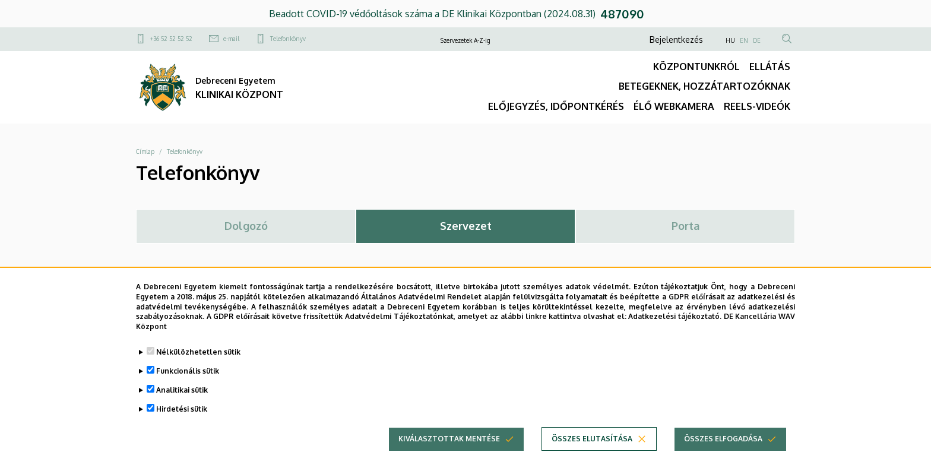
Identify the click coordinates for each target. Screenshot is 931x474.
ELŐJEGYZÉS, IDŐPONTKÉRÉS (556, 106)
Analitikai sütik (182, 397)
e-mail (231, 38)
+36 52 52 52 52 (171, 38)
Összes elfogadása (723, 445)
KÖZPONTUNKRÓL (696, 66)
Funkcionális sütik (187, 378)
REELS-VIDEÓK (757, 106)
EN (744, 40)
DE (757, 40)
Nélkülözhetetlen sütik (198, 359)
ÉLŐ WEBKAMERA (674, 106)
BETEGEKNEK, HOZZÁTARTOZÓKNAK (704, 86)
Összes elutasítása (592, 445)
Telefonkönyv (288, 38)
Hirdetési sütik (181, 416)
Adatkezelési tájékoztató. (674, 324)
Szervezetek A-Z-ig (465, 40)
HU (730, 40)
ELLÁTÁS (769, 66)
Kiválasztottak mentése (449, 445)
